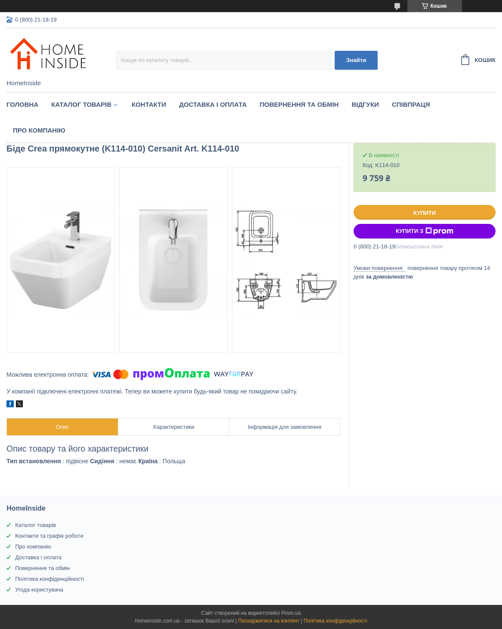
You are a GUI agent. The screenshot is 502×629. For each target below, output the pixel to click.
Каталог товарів (35, 525)
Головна (22, 104)
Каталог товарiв (81, 104)
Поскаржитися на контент (268, 621)
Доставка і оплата (212, 104)
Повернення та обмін (299, 104)
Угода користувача (39, 589)
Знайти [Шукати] (356, 60)
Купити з (424, 231)
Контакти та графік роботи (49, 536)
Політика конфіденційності (49, 579)
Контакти (149, 104)
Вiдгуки (365, 104)
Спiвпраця (411, 104)
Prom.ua (291, 613)
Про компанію (39, 130)
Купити (424, 213)
